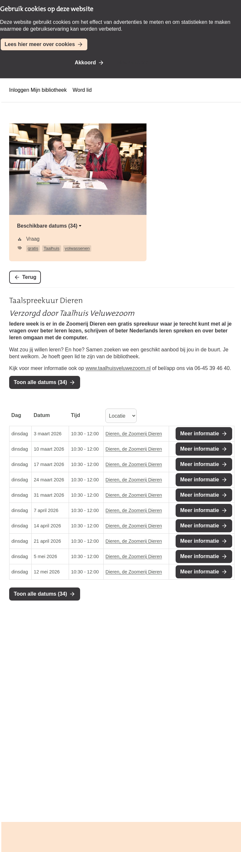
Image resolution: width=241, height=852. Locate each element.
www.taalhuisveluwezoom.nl (118, 368)
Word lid (82, 90)
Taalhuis (51, 248)
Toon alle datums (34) (40, 382)
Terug (29, 277)
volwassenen (77, 248)
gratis (33, 248)
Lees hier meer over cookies (40, 44)
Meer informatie (199, 433)
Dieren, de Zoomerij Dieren (134, 433)
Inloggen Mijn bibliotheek (38, 90)
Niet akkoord (133, 62)
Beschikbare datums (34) (50, 226)
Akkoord (85, 62)
